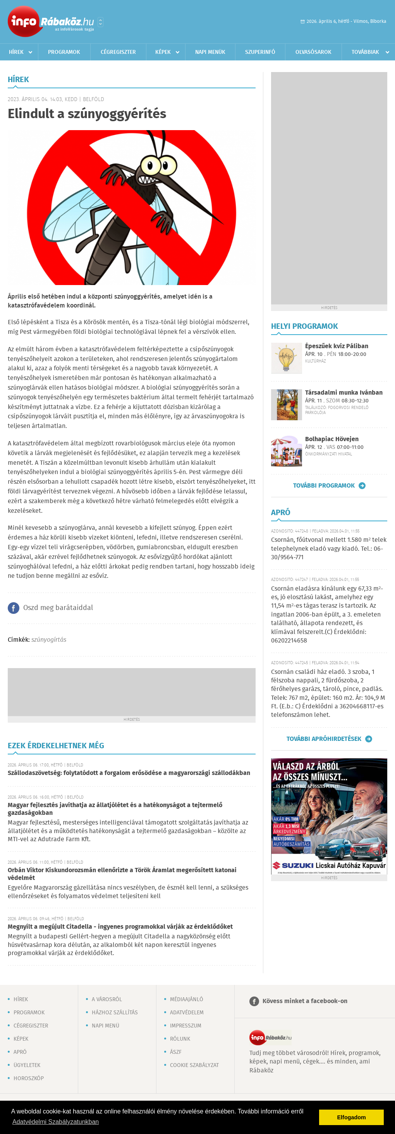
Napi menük (210, 52)
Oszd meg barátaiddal (58, 608)
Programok (64, 52)
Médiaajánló (186, 999)
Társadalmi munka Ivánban (344, 393)
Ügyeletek (27, 1065)
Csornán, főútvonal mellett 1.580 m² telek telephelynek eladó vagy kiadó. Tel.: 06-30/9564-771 (328, 548)
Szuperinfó (260, 52)
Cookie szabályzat (194, 1065)
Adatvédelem (187, 1013)
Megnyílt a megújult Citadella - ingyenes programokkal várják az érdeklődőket (120, 927)
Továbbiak (365, 52)
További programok (324, 485)
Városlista (100, 22)
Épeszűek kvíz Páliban (336, 346)
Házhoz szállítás (115, 1013)
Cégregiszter (118, 52)
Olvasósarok (313, 52)
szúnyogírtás (48, 640)
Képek (163, 52)
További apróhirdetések (324, 738)
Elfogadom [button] (351, 1117)
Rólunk (180, 1039)
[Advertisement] (131, 691)
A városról (107, 999)
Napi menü (105, 1026)
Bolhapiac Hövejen (332, 439)
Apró (20, 1052)
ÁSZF (176, 1052)
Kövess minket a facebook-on (305, 1001)
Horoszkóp (29, 1078)
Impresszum (185, 1026)
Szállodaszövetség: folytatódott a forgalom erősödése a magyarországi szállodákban (129, 773)
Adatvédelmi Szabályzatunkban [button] (55, 1122)
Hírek (16, 52)
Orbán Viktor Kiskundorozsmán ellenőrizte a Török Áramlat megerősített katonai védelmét (122, 874)
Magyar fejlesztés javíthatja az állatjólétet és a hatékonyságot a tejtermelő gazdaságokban (115, 809)
